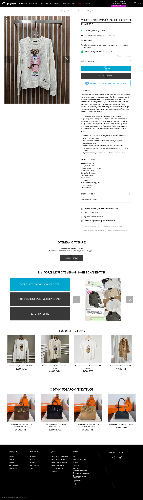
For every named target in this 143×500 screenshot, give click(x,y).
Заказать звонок (118, 6)
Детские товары (57, 468)
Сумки (11, 462)
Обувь (11, 459)
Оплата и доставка (79, 459)
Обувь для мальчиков (59, 462)
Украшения (13, 468)
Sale (31, 468)
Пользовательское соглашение (79, 477)
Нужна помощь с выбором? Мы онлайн (97, 51)
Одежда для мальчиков (60, 456)
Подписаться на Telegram (25, 495)
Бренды (54, 471)
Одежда (12, 456)
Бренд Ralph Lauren (89, 226)
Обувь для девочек (58, 465)
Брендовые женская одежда (112, 226)
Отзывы (75, 462)
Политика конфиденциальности (80, 469)
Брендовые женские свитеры (93, 230)
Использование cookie (81, 473)
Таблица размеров (124, 56)
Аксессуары (13, 465)
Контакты (76, 465)
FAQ (74, 484)
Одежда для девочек (59, 459)
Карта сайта (77, 481)
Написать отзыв (71, 258)
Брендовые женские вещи (117, 230)
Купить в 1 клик (105, 76)
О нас (75, 456)
